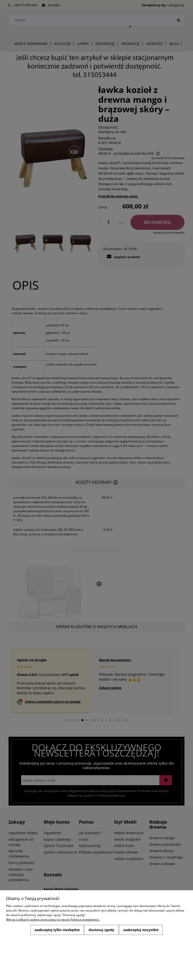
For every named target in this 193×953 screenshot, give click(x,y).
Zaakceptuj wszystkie (141, 930)
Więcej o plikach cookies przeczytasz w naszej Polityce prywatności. (53, 919)
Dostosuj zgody (101, 930)
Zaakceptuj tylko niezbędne (57, 930)
